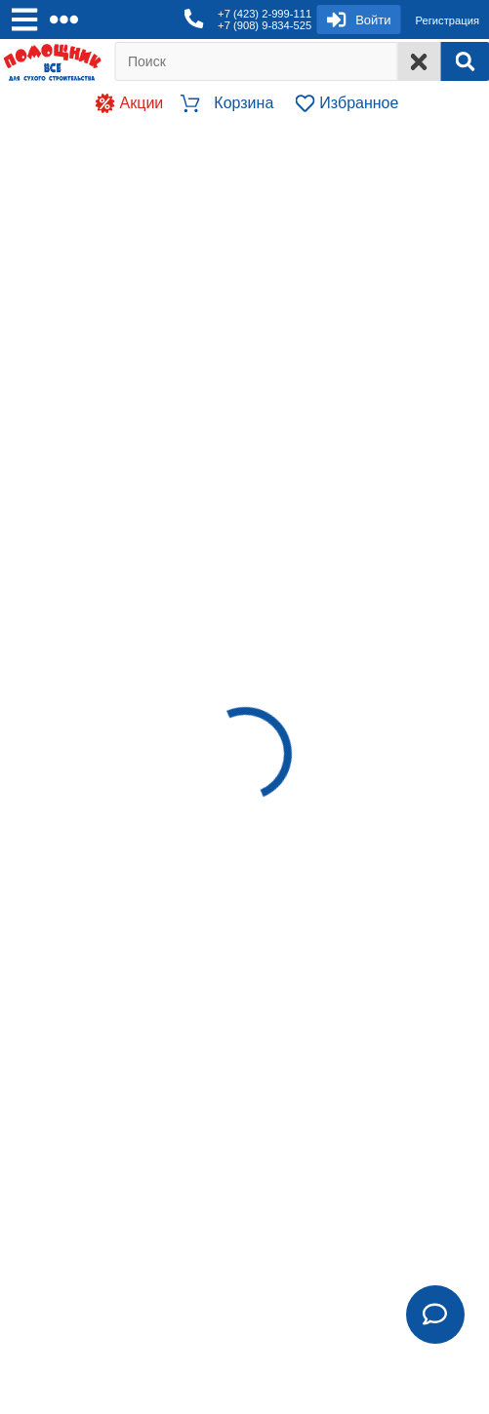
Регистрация (447, 20)
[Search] (464, 61)
